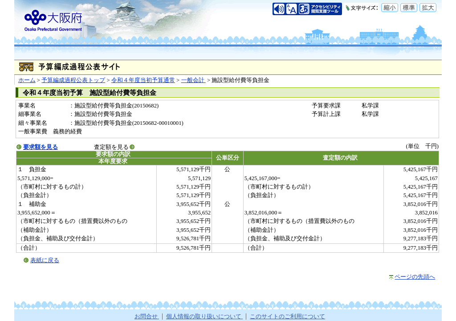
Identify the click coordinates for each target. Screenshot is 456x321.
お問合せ (146, 316)
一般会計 (193, 80)
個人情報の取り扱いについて (204, 316)
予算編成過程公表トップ (73, 80)
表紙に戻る (44, 260)
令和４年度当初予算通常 (143, 80)
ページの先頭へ (415, 277)
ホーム (27, 80)
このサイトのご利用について (287, 316)
